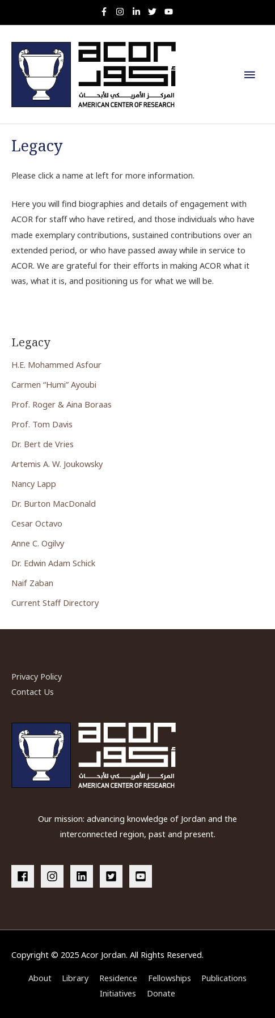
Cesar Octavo (36, 523)
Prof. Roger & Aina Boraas (61, 404)
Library (75, 977)
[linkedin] (84, 876)
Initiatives (118, 993)
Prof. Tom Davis (42, 424)
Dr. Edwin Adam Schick (53, 563)
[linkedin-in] (139, 11)
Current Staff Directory (55, 602)
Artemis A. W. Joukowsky (57, 463)
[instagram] (123, 11)
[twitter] (155, 11)
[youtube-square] (142, 876)
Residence (118, 977)
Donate (161, 993)
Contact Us (32, 691)
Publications (224, 977)
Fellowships (169, 977)
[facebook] (25, 876)
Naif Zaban (32, 582)
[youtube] (170, 11)
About (40, 977)
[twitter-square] (113, 876)
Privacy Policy (36, 676)
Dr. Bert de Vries (42, 443)
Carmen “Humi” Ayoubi (53, 384)
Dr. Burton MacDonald (53, 503)
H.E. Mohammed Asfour (56, 364)
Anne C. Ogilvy (37, 543)
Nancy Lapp (33, 483)
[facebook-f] (107, 11)
